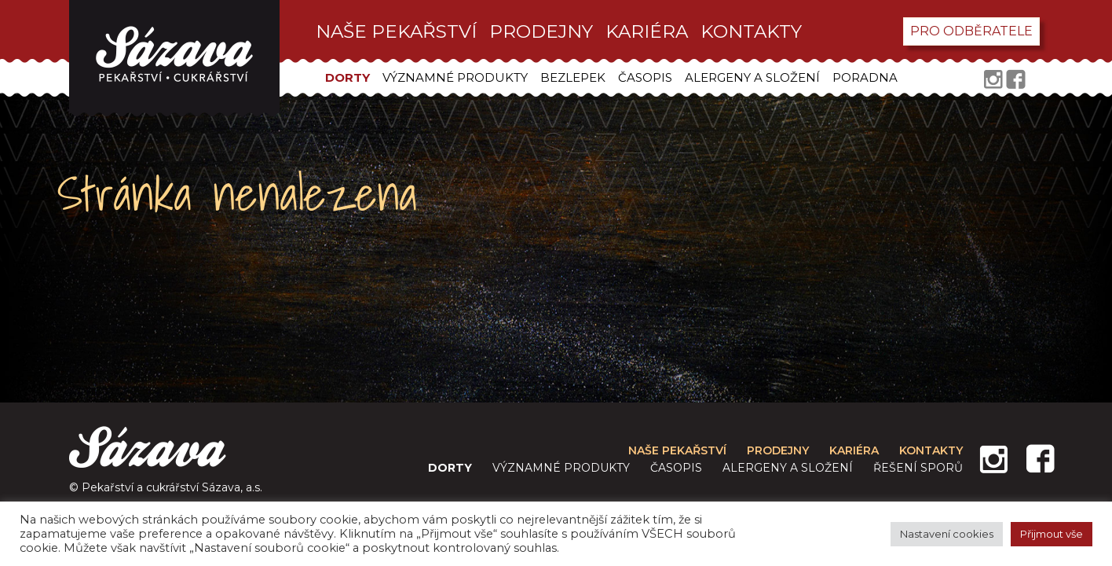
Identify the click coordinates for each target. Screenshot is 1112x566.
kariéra (646, 31)
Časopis (645, 77)
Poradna (865, 77)
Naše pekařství (396, 31)
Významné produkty (455, 77)
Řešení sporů (918, 468)
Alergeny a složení (752, 77)
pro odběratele (971, 31)
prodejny (541, 31)
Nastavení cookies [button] (946, 533)
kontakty (751, 31)
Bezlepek (572, 77)
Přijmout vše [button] (1051, 533)
